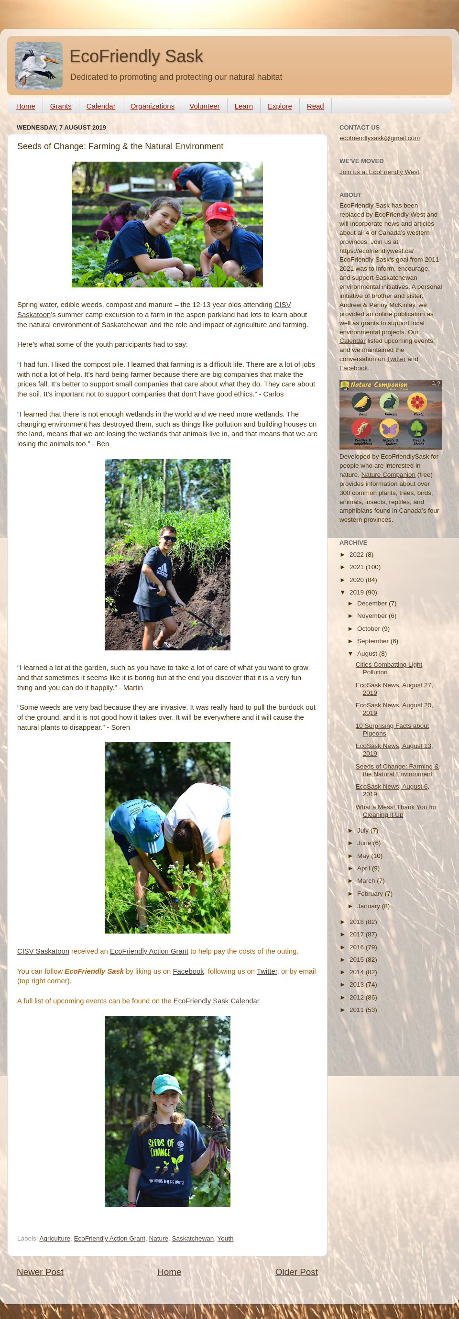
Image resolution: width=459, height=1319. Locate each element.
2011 (358, 1009)
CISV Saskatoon (43, 951)
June (365, 842)
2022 (358, 554)
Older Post (296, 1272)
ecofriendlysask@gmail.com (379, 138)
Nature (158, 1238)
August (368, 653)
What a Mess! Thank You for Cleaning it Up (396, 810)
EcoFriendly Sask (136, 56)
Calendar (101, 106)
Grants (61, 106)
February (371, 893)
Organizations (153, 106)
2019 (358, 592)
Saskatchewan (193, 1238)
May (364, 855)
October (369, 628)
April (364, 868)
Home (25, 106)
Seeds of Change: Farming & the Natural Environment (397, 770)
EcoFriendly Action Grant (149, 951)
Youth (226, 1238)
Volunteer (204, 106)
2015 (358, 959)
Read (315, 106)
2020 (358, 579)
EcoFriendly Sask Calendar (217, 1001)
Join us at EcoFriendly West (379, 172)
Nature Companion (388, 474)
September (374, 641)
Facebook (188, 971)
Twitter (267, 971)
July (364, 830)
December (373, 603)
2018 (358, 921)
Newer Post (40, 1272)
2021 (358, 567)
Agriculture (55, 1238)
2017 (358, 934)
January (369, 906)
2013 (358, 984)
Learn (244, 106)
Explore (280, 106)
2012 (358, 997)
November (373, 615)
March (367, 880)
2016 (358, 947)
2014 (358, 972)
